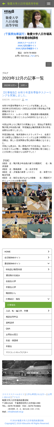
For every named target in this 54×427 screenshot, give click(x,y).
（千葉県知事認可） (14, 33)
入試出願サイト (29, 45)
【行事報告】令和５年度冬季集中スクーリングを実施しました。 (26, 94)
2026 (20, 45)
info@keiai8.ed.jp (15, 412)
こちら (32, 56)
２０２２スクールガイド (13, 394)
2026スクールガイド (27, 43)
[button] (6, 372)
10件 (23, 85)
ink (25, 100)
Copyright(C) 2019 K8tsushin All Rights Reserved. (27, 423)
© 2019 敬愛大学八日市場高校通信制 (27, 420)
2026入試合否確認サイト (27, 48)
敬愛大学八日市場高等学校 (22, 3)
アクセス (16, 397)
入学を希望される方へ (36, 394)
